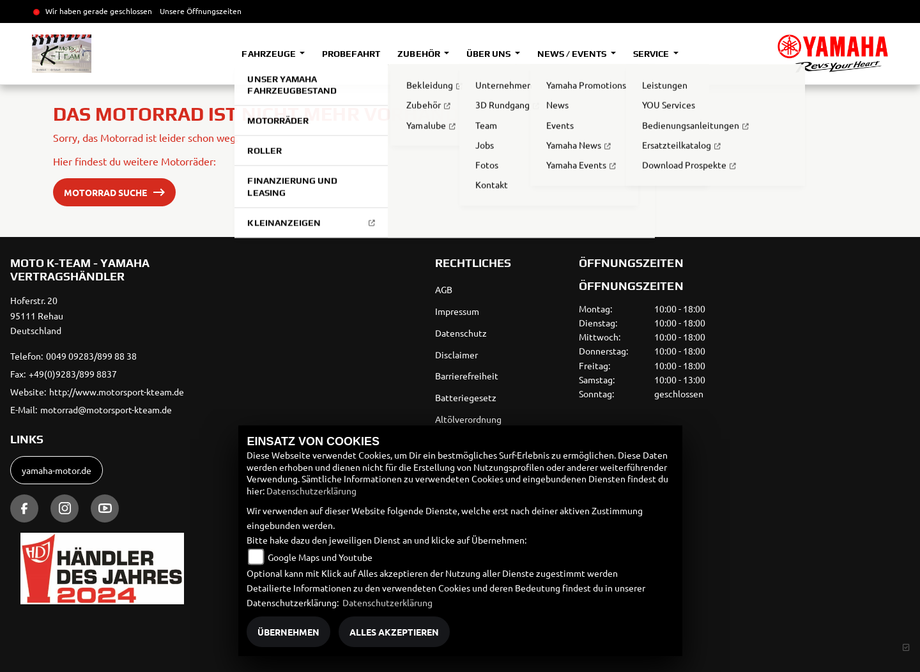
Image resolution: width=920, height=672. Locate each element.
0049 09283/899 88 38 (91, 356)
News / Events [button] (572, 54)
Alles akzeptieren (394, 632)
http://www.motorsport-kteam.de (116, 391)
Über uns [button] (489, 54)
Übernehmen (288, 632)
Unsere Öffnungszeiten (200, 11)
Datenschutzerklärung (311, 490)
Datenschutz (461, 333)
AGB (443, 289)
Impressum (457, 311)
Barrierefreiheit (466, 375)
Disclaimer (456, 354)
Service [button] (652, 54)
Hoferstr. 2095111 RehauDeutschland (36, 315)
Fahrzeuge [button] (269, 54)
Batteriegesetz (465, 397)
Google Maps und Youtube (320, 557)
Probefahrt (351, 54)
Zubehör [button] (419, 54)
